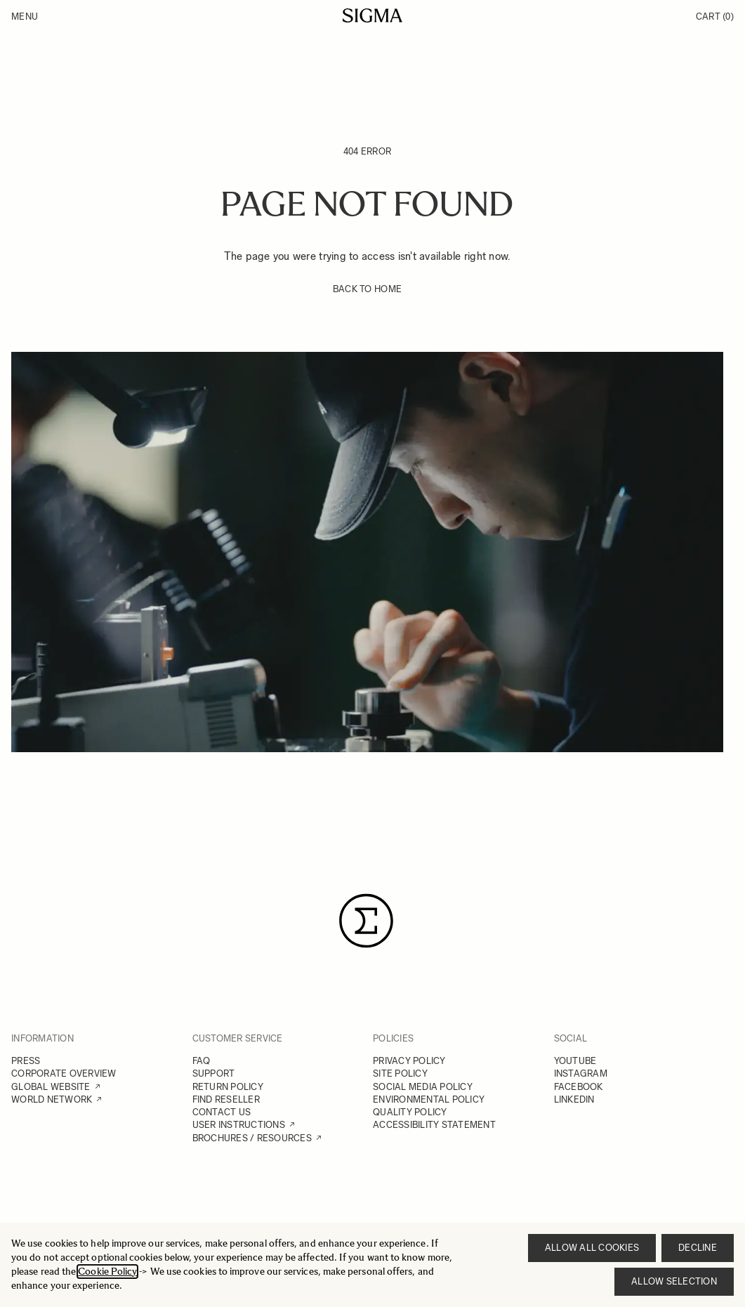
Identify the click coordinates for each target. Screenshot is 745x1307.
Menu (24, 16)
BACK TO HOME (367, 289)
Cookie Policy (107, 1272)
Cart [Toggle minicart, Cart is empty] (715, 16)
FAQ (201, 1061)
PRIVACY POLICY (409, 1061)
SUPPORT (213, 1073)
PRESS (25, 1061)
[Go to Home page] (372, 15)
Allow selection (674, 1281)
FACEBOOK (578, 1087)
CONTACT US (221, 1112)
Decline (697, 1247)
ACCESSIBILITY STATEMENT (434, 1124)
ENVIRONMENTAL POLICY (428, 1099)
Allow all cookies (592, 1247)
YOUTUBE (575, 1061)
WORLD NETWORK (51, 1099)
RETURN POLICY (227, 1087)
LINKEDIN (574, 1099)
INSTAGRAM (580, 1073)
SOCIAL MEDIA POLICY (423, 1087)
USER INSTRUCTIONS (238, 1124)
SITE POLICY (400, 1073)
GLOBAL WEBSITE (51, 1087)
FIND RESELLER (226, 1099)
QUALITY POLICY (410, 1112)
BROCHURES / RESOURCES (252, 1138)
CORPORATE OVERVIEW (64, 1073)
